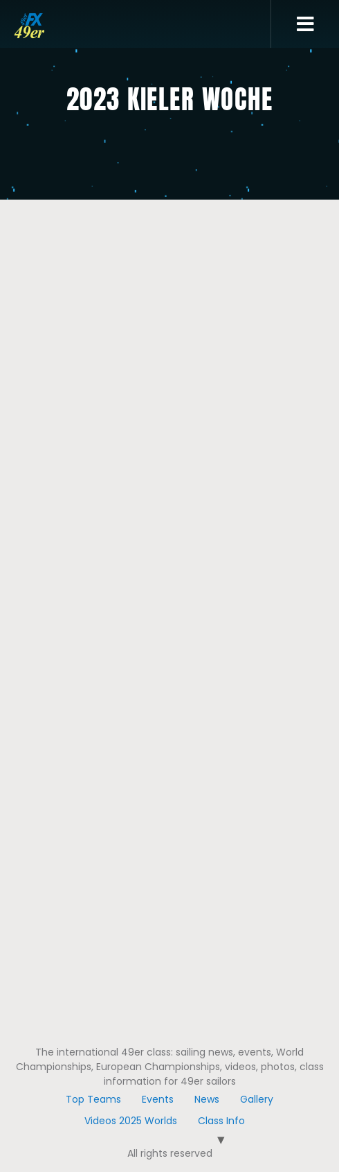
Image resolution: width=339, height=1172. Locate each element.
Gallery (256, 1099)
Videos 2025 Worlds (130, 1121)
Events (158, 1099)
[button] (305, 24)
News (206, 1099)
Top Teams (93, 1099)
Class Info (221, 1121)
